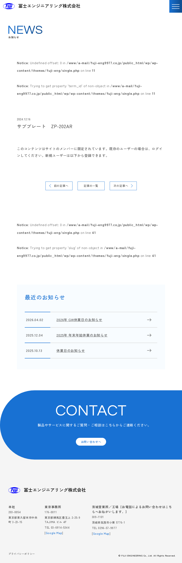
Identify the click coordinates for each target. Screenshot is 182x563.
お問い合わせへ (91, 442)
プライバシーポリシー (21, 554)
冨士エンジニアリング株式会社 (49, 6)
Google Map (54, 533)
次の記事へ (121, 186)
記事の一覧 (91, 186)
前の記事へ (61, 186)
